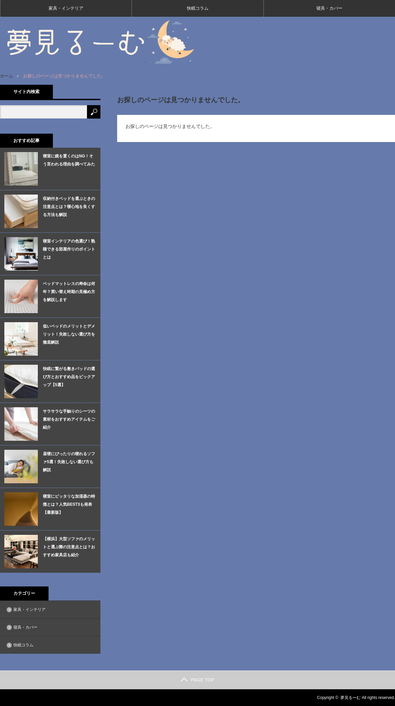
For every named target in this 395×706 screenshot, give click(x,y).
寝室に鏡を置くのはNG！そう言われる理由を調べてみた (69, 160)
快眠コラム (198, 8)
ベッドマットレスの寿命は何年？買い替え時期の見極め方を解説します (69, 291)
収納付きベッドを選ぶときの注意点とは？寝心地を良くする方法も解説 (69, 206)
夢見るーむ (350, 697)
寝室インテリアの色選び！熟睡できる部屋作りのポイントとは (69, 249)
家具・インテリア (66, 8)
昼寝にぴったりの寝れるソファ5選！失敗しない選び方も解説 (69, 461)
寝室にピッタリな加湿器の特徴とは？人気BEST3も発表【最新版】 (69, 504)
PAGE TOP (197, 680)
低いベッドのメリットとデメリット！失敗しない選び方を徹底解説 (69, 334)
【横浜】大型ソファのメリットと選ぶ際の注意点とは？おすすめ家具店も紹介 (69, 547)
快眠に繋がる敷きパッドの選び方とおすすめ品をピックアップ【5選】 (69, 376)
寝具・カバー (329, 8)
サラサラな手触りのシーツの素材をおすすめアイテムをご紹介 (69, 419)
